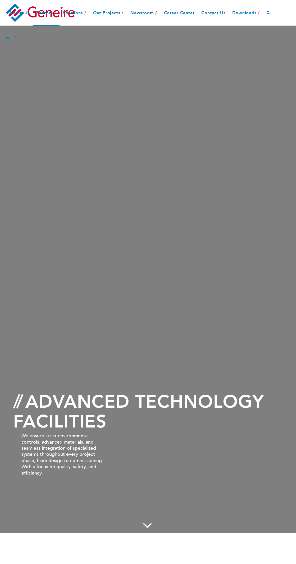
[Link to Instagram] (15, 38)
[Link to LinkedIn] (7, 38)
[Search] (268, 12)
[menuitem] (19, 12)
